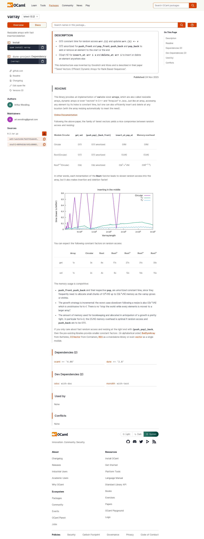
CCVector (75, 337)
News (79, 5)
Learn (34, 5)
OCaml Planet (59, 517)
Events (55, 511)
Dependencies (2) (174, 48)
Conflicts (170, 63)
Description (171, 38)
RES (101, 337)
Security (71, 534)
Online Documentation (65, 115)
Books (108, 491)
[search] (193, 5)
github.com (16, 71)
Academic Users (60, 478)
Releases (56, 465)
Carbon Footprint (91, 534)
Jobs (54, 524)
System (151, 434)
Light (126, 434)
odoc (56, 383)
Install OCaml (111, 458)
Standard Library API (115, 484)
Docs (38, 25)
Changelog (16, 80)
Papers (108, 504)
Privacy (130, 534)
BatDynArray (148, 333)
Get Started (111, 465)
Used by (169, 58)
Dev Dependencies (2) (176, 53)
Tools (43, 5)
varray (13, 16)
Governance (113, 534)
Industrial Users (59, 471)
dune (108, 361)
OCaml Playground (114, 510)
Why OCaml (58, 484)
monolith (110, 383)
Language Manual (114, 478)
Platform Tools (112, 471)
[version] (30, 16)
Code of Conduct (150, 534)
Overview (18, 25)
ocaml (57, 361)
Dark (138, 434)
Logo (107, 517)
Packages (54, 5)
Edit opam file (17, 85)
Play (88, 5)
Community (67, 5)
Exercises (110, 497)
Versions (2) (17, 90)
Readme (15, 76)
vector (138, 337)
